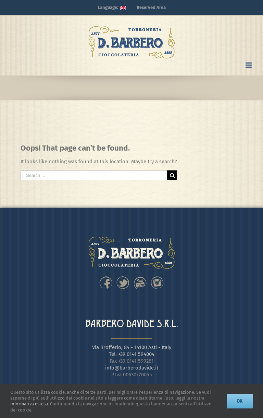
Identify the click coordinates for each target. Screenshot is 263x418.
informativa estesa (29, 403)
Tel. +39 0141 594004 (131, 354)
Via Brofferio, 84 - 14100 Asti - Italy (131, 347)
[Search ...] (94, 175)
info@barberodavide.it (131, 368)
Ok (240, 401)
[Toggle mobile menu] (249, 65)
